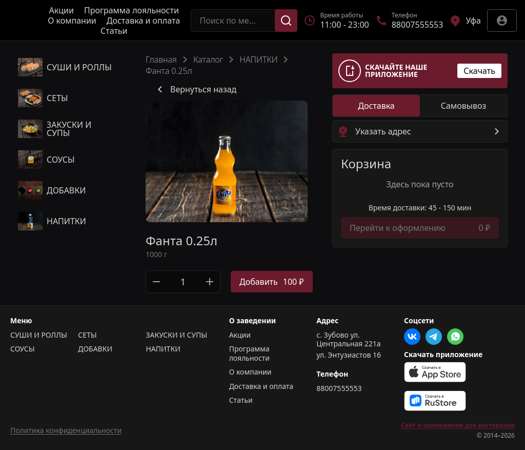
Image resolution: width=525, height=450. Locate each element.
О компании (72, 20)
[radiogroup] (420, 105)
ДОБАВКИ (95, 349)
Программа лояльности (131, 10)
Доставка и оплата (143, 20)
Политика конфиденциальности (66, 430)
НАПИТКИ (258, 59)
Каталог (208, 59)
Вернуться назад (195, 89)
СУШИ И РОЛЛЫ (38, 335)
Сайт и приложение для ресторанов (458, 425)
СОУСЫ (22, 349)
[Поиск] (286, 20)
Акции (61, 10)
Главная (161, 59)
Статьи (114, 31)
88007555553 (338, 388)
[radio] (376, 105)
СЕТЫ (87, 335)
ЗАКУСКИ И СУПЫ (176, 335)
